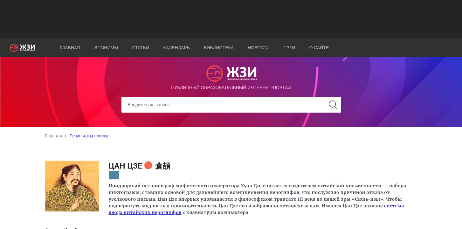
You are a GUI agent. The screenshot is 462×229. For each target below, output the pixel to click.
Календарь (176, 47)
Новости (259, 47)
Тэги (289, 47)
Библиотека (219, 47)
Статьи (140, 47)
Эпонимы (106, 47)
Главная (70, 47)
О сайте (319, 47)
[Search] (231, 105)
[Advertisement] (231, 19)
